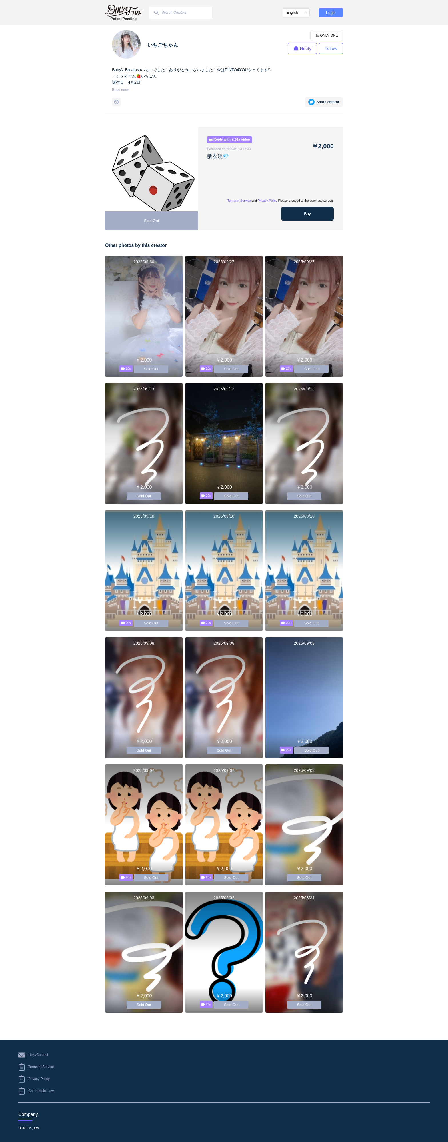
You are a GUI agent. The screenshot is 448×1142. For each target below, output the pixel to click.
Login (331, 12)
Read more (120, 90)
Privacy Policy (267, 200)
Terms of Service (239, 200)
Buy (307, 213)
